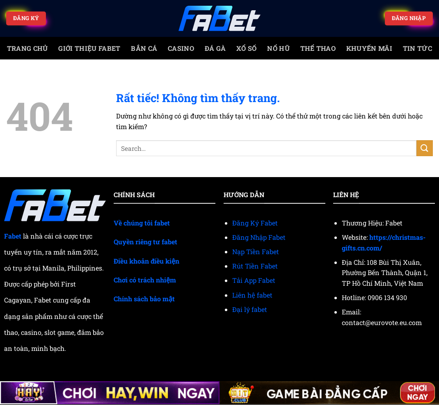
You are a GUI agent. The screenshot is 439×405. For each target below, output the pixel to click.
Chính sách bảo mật (144, 298)
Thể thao (318, 48)
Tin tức (417, 48)
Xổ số (246, 48)
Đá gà (215, 48)
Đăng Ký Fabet (255, 222)
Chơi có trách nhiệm (145, 279)
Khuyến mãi (369, 48)
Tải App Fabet (253, 280)
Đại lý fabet (249, 309)
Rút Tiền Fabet (255, 266)
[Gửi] (424, 148)
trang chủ (27, 48)
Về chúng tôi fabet (142, 222)
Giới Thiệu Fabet (89, 48)
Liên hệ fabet (252, 295)
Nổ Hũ (278, 48)
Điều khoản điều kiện (146, 261)
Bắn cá (144, 48)
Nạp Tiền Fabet (255, 251)
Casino (181, 48)
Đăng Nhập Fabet (259, 237)
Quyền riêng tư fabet (145, 241)
